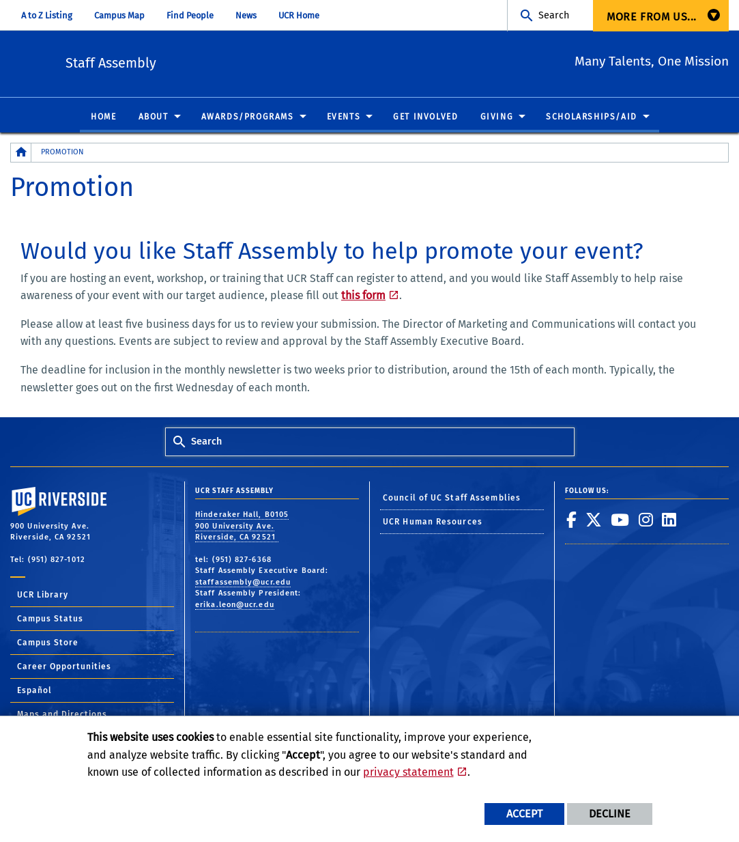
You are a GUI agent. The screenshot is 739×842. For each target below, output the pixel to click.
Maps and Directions (62, 715)
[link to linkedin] (669, 520)
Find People (190, 15)
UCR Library (42, 595)
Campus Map (119, 15)
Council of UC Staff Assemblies (452, 498)
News (246, 15)
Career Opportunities (64, 667)
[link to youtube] (620, 520)
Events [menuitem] (344, 117)
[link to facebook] (572, 520)
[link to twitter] (594, 520)
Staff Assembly (187, 62)
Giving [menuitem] (497, 117)
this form (363, 296)
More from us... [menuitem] (652, 16)
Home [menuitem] (103, 117)
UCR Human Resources (432, 522)
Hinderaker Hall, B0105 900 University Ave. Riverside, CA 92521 (242, 526)
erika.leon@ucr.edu (234, 604)
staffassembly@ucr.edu (243, 582)
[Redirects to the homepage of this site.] (21, 153)
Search (553, 15)
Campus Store (47, 643)
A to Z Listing (46, 15)
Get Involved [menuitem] (425, 117)
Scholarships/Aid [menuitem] (591, 117)
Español (34, 691)
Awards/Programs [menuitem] (247, 117)
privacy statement (408, 772)
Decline (610, 813)
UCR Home (298, 15)
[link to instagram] (646, 520)
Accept (524, 813)
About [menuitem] (154, 117)
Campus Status (50, 619)
